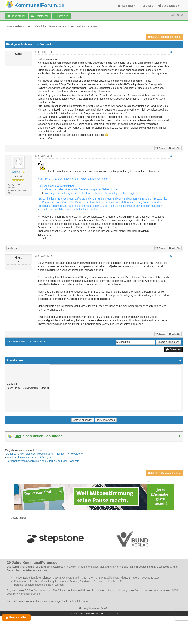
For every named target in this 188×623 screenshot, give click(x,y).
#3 (171, 256)
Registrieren (39, 16)
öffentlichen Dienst (96, 566)
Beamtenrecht (56, 584)
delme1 (17, 172)
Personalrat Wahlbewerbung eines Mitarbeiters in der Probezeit (43, 461)
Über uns (95, 590)
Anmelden (61, 16)
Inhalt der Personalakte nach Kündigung (29, 457)
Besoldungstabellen (35, 584)
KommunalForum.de (18, 26)
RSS (27, 590)
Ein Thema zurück (18, 341)
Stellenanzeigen (169, 5)
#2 (171, 156)
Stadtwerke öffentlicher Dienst (110, 581)
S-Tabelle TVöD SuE (140, 577)
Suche (148, 5)
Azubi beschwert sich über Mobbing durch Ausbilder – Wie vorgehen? (46, 453)
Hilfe (83, 590)
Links (74, 590)
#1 (171, 52)
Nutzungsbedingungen (118, 590)
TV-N (97, 577)
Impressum (159, 590)
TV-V (90, 577)
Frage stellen (16, 16)
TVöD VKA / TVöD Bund (65, 577)
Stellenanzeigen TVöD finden (50, 590)
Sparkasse (86, 581)
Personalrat (20, 581)
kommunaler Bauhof (66, 581)
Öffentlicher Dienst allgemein (50, 26)
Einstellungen (80, 601)
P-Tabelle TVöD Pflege (114, 577)
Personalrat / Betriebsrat (84, 26)
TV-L (83, 577)
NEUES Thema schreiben (164, 36)
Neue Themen (127, 5)
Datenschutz (141, 590)
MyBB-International (94, 613)
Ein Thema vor (36, 341)
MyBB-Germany (76, 613)
